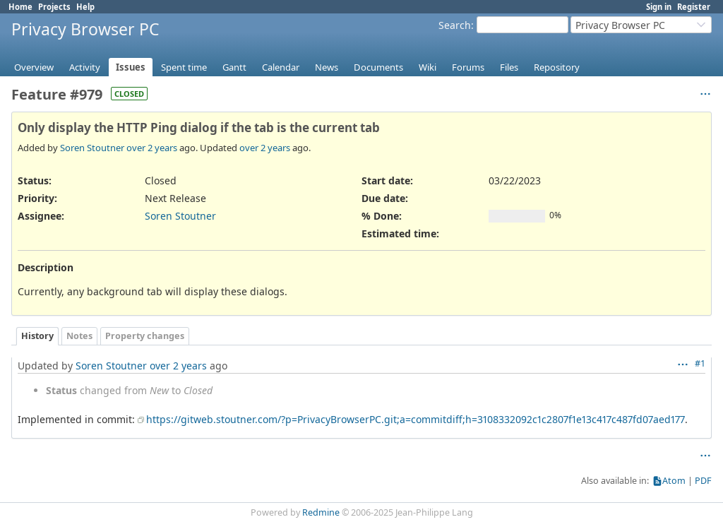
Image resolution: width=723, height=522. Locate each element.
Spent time (184, 67)
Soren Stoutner (92, 147)
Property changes (144, 336)
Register (693, 6)
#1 (700, 363)
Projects (54, 6)
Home (20, 6)
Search (454, 25)
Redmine (321, 512)
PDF (703, 481)
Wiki (427, 67)
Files (509, 67)
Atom (674, 481)
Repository (557, 67)
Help (85, 6)
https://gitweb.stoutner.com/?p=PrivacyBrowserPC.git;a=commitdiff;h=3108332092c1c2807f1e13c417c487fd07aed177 (415, 419)
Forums (468, 67)
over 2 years (151, 147)
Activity (84, 67)
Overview (34, 67)
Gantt (234, 67)
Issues (130, 67)
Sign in (658, 6)
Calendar (280, 67)
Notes (79, 336)
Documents (378, 67)
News (326, 67)
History (37, 336)
